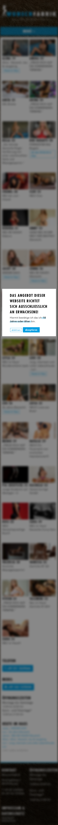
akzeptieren (31, 329)
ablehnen (16, 330)
